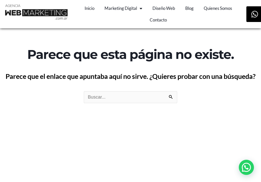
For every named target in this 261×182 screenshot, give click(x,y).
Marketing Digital (123, 8)
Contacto (158, 19)
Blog (189, 8)
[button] (246, 167)
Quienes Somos (218, 8)
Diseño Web (163, 8)
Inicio (89, 8)
